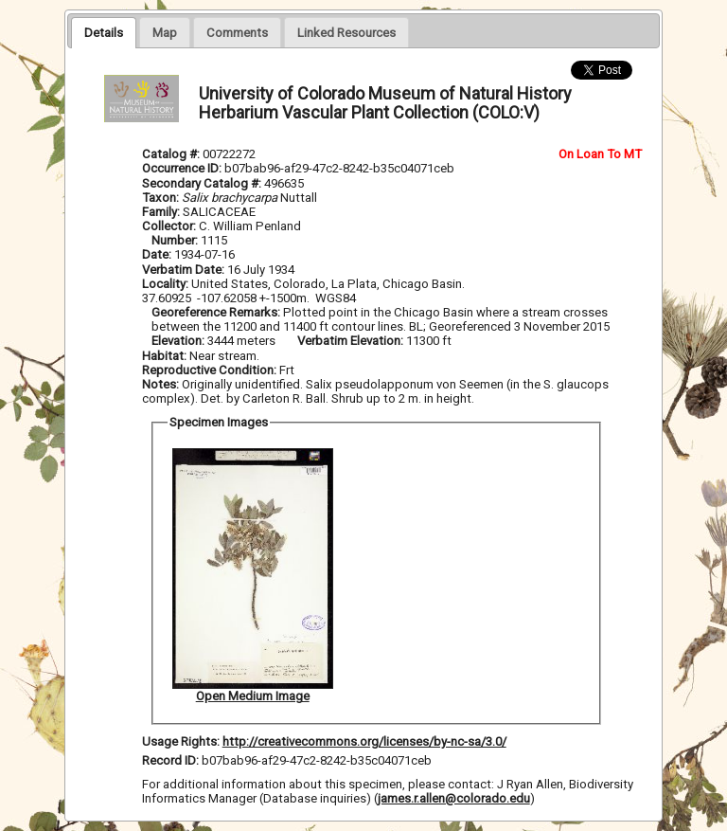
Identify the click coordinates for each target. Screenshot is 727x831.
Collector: (170, 226)
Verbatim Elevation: (351, 341)
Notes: (160, 384)
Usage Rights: (181, 741)
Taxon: (160, 197)
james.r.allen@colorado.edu (454, 798)
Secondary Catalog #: (203, 183)
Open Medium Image (253, 696)
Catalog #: (172, 154)
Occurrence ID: (183, 168)
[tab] (103, 32)
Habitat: (165, 356)
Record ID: (172, 760)
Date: (156, 254)
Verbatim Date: (183, 269)
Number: (176, 240)
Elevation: (179, 341)
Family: (161, 212)
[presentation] (103, 32)
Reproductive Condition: (209, 370)
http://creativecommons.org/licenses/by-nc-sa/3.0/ (364, 741)
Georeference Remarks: (217, 312)
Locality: (165, 284)
